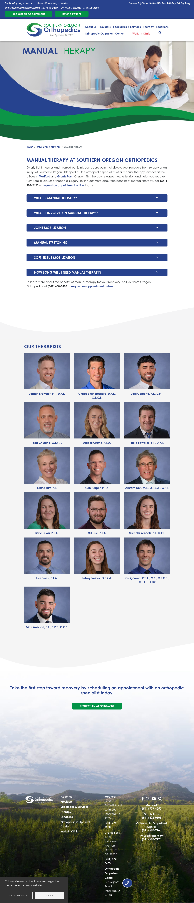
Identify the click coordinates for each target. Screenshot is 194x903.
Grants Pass (65, 176)
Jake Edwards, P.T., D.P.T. (147, 442)
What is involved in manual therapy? (66, 213)
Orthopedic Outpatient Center (104, 33)
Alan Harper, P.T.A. (97, 488)
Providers (105, 26)
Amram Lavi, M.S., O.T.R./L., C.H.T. (147, 488)
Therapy (148, 26)
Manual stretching (51, 243)
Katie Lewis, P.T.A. (47, 533)
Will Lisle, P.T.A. (97, 533)
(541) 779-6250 (24, 3)
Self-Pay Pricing (175, 3)
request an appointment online (63, 185)
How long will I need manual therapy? (68, 272)
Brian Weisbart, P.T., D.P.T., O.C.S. (46, 627)
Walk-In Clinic (141, 33)
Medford (44, 176)
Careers (133, 3)
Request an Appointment (28, 13)
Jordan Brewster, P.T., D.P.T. (47, 393)
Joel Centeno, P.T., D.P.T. (147, 393)
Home (30, 147)
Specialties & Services (127, 26)
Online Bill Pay (157, 3)
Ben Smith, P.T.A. (47, 578)
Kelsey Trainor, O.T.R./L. (97, 578)
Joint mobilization (50, 228)
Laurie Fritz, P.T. (47, 488)
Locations (162, 26)
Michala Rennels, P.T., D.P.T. (147, 533)
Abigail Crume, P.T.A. (97, 442)
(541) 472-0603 (59, 3)
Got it (50, 895)
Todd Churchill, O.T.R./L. (46, 442)
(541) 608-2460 (49, 8)
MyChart (143, 3)
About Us (90, 26)
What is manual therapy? (55, 198)
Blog (187, 3)
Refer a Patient (71, 13)
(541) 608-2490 (90, 8)
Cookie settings (18, 895)
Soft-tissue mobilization (54, 258)
